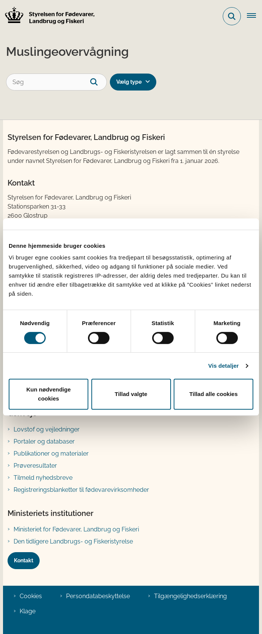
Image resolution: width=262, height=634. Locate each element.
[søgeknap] (98, 82)
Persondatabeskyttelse (98, 596)
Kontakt (23, 560)
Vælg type (129, 82)
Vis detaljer (223, 365)
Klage (27, 611)
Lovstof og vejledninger (47, 429)
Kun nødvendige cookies (48, 394)
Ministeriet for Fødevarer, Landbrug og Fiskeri (76, 529)
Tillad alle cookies (213, 394)
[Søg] (56, 82)
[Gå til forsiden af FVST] (47, 16)
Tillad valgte (131, 394)
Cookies (31, 596)
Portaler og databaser (44, 441)
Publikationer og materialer (51, 453)
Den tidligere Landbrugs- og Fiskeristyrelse (73, 541)
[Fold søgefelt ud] (232, 16)
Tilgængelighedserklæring (190, 596)
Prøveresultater (35, 465)
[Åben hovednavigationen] (254, 16)
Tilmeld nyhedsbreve (43, 477)
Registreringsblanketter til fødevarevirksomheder (81, 489)
